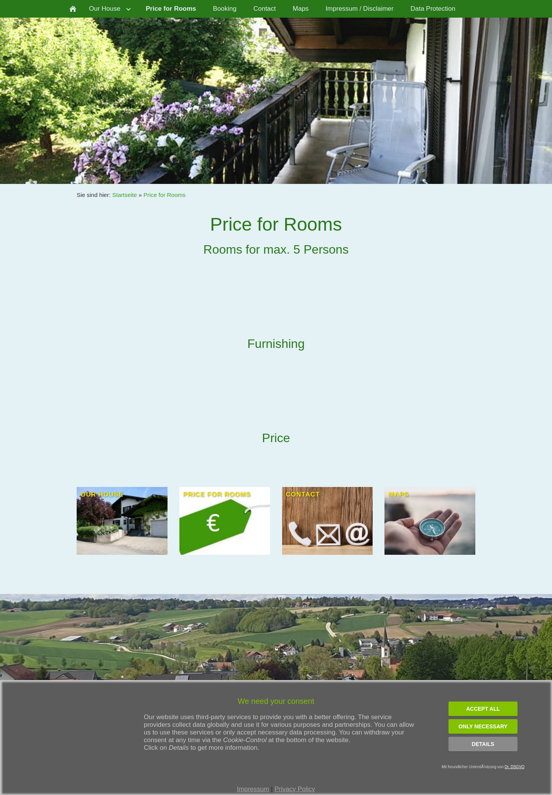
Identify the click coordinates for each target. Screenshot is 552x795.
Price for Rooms (164, 195)
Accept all (483, 709)
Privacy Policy (294, 789)
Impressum (253, 789)
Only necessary (483, 726)
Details (483, 744)
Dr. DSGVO (514, 767)
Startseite (124, 195)
